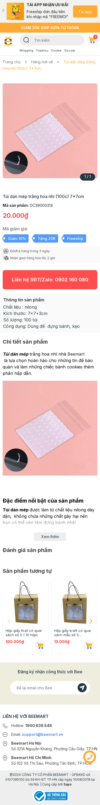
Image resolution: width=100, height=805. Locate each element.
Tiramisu (42, 50)
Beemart (76, 354)
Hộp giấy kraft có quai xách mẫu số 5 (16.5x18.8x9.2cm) (72, 632)
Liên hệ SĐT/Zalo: (50, 279)
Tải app (85, 11)
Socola (69, 50)
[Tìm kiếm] (26, 39)
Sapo (67, 784)
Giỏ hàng (93, 39)
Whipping (26, 50)
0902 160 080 (71, 279)
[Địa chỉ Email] (50, 687)
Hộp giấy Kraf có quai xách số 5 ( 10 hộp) (24, 632)
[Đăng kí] (82, 688)
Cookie (56, 50)
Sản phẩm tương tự (27, 571)
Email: (37, 734)
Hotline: (31, 725)
